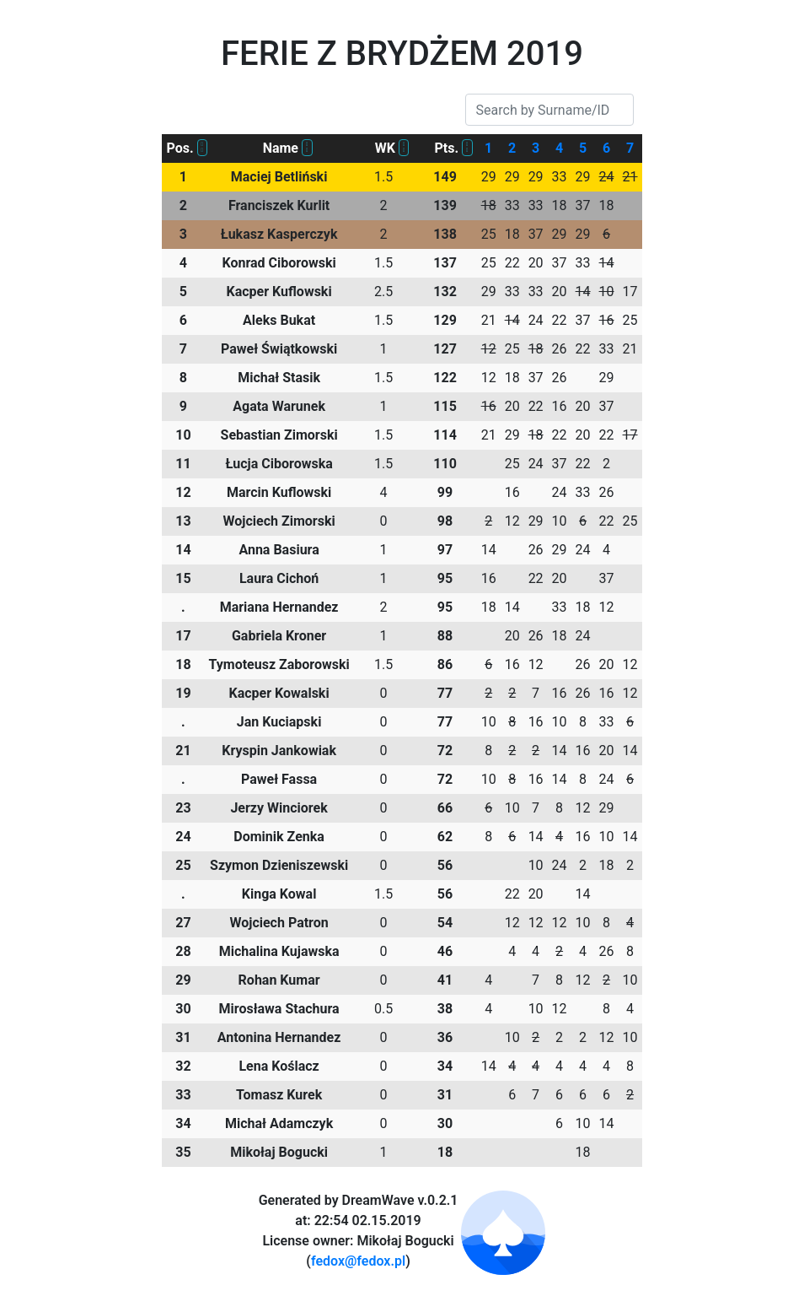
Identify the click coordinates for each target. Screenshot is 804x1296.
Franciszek (279, 205)
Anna (279, 550)
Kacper (279, 292)
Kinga (279, 894)
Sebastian (279, 435)
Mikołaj (279, 1152)
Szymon (279, 865)
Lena (279, 1066)
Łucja (278, 464)
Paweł (279, 349)
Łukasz (279, 234)
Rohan (279, 980)
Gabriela (279, 636)
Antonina (279, 1037)
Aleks (279, 320)
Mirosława (279, 1009)
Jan (279, 722)
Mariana (279, 607)
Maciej (279, 177)
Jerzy (278, 808)
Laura (279, 578)
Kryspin (279, 750)
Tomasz (279, 1095)
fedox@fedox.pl (358, 1261)
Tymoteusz (278, 664)
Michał (279, 378)
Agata (279, 406)
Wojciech (279, 521)
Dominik (278, 837)
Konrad (278, 263)
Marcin (279, 492)
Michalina (279, 951)
